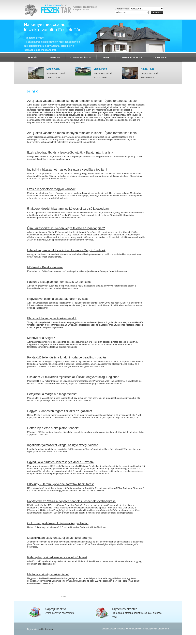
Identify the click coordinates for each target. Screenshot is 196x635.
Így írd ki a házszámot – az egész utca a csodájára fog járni (67, 169)
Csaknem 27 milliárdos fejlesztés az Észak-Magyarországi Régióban (73, 377)
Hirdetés (55, 57)
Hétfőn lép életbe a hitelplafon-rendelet (53, 428)
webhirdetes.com (46, 629)
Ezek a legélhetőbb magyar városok (51, 189)
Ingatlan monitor (132, 57)
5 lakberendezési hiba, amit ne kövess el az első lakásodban (68, 208)
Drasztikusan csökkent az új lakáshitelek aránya (59, 537)
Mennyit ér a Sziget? (41, 338)
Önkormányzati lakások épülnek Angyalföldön (57, 523)
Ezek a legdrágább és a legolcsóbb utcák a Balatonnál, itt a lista (70, 152)
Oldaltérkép (163, 628)
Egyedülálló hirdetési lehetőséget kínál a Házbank (60, 462)
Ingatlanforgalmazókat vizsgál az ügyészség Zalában (62, 445)
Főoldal (104, 628)
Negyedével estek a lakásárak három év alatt (57, 298)
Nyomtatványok (82, 57)
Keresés (32, 57)
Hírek (106, 57)
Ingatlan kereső (35, 37)
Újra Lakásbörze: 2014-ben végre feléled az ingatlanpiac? (66, 228)
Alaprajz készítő (55, 609)
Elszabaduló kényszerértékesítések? (52, 318)
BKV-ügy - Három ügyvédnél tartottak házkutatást (60, 484)
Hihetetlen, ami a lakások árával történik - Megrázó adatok (66, 250)
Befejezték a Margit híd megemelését (52, 394)
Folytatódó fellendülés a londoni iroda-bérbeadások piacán (66, 357)
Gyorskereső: (122, 8)
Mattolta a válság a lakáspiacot (48, 574)
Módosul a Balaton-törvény (45, 267)
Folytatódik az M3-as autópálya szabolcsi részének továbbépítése (71, 501)
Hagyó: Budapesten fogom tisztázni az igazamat (59, 411)
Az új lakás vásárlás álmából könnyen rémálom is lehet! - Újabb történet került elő (82, 100)
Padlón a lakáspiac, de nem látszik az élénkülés (59, 281)
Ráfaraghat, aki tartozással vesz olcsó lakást (57, 557)
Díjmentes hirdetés (124, 609)
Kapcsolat (161, 57)
